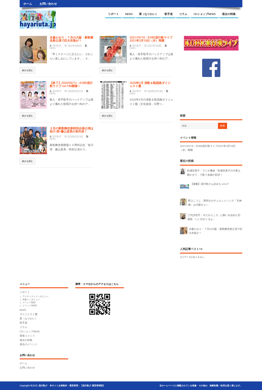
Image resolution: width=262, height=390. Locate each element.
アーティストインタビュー (35, 296)
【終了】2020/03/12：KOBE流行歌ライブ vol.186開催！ (71, 84)
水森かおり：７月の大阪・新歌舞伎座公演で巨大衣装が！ (71, 39)
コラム (183, 14)
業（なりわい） (148, 14)
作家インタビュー (31, 299)
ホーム (27, 4)
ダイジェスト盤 (28, 314)
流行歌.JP (56, 45)
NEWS (129, 14)
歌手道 (168, 14)
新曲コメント (27, 335)
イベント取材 (28, 302)
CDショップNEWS (205, 14)
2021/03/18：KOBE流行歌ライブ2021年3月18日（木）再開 (151, 39)
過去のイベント (28, 344)
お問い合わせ (48, 4)
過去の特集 (229, 14)
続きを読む (27, 70)
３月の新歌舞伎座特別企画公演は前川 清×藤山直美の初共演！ (71, 129)
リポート (113, 14)
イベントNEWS (29, 305)
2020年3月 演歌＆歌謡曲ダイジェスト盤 (150, 84)
